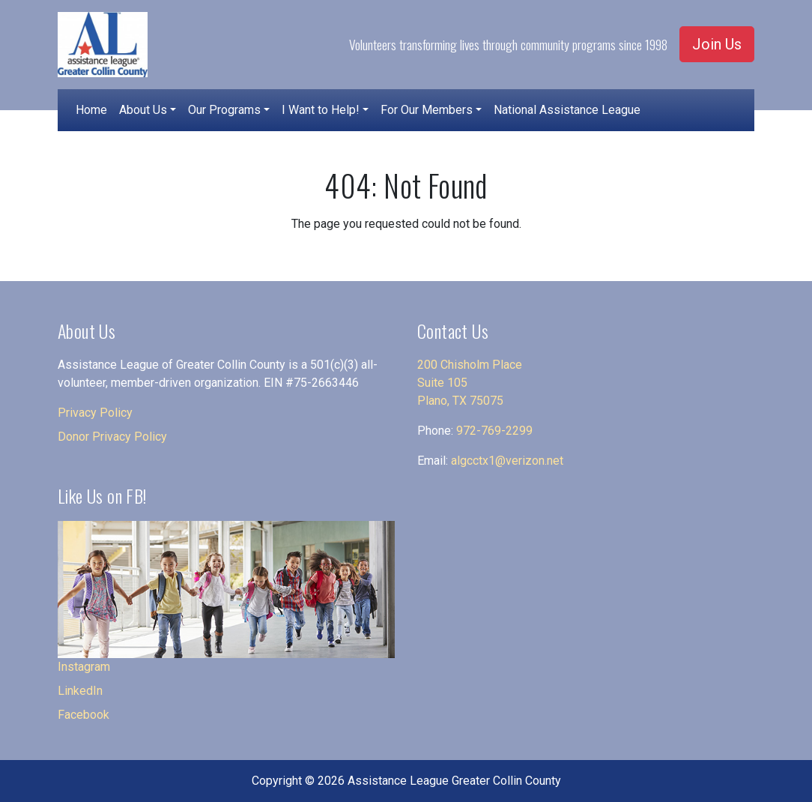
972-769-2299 (494, 430)
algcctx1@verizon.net (507, 460)
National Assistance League (567, 110)
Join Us (717, 44)
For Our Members (427, 110)
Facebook (83, 715)
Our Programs (224, 110)
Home (91, 110)
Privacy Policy (95, 412)
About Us (143, 110)
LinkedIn (80, 691)
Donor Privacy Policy (112, 436)
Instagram (84, 667)
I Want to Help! (321, 110)
